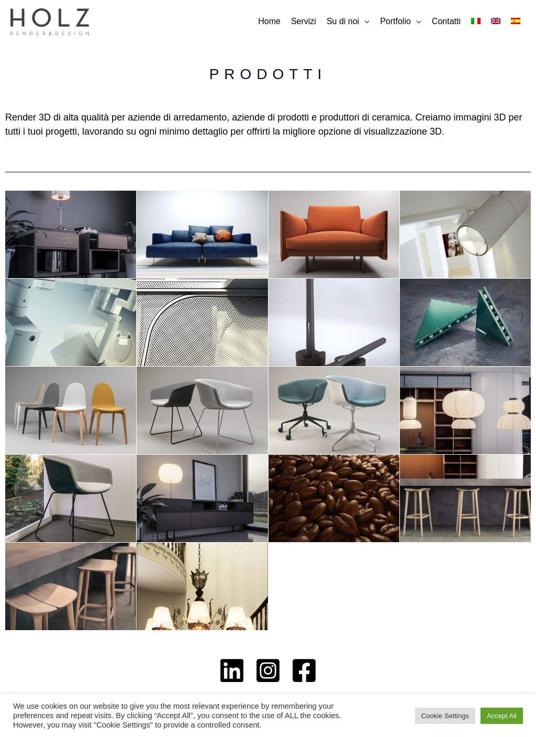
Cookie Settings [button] (445, 716)
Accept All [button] (502, 716)
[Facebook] (304, 670)
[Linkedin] (232, 670)
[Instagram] (268, 670)
